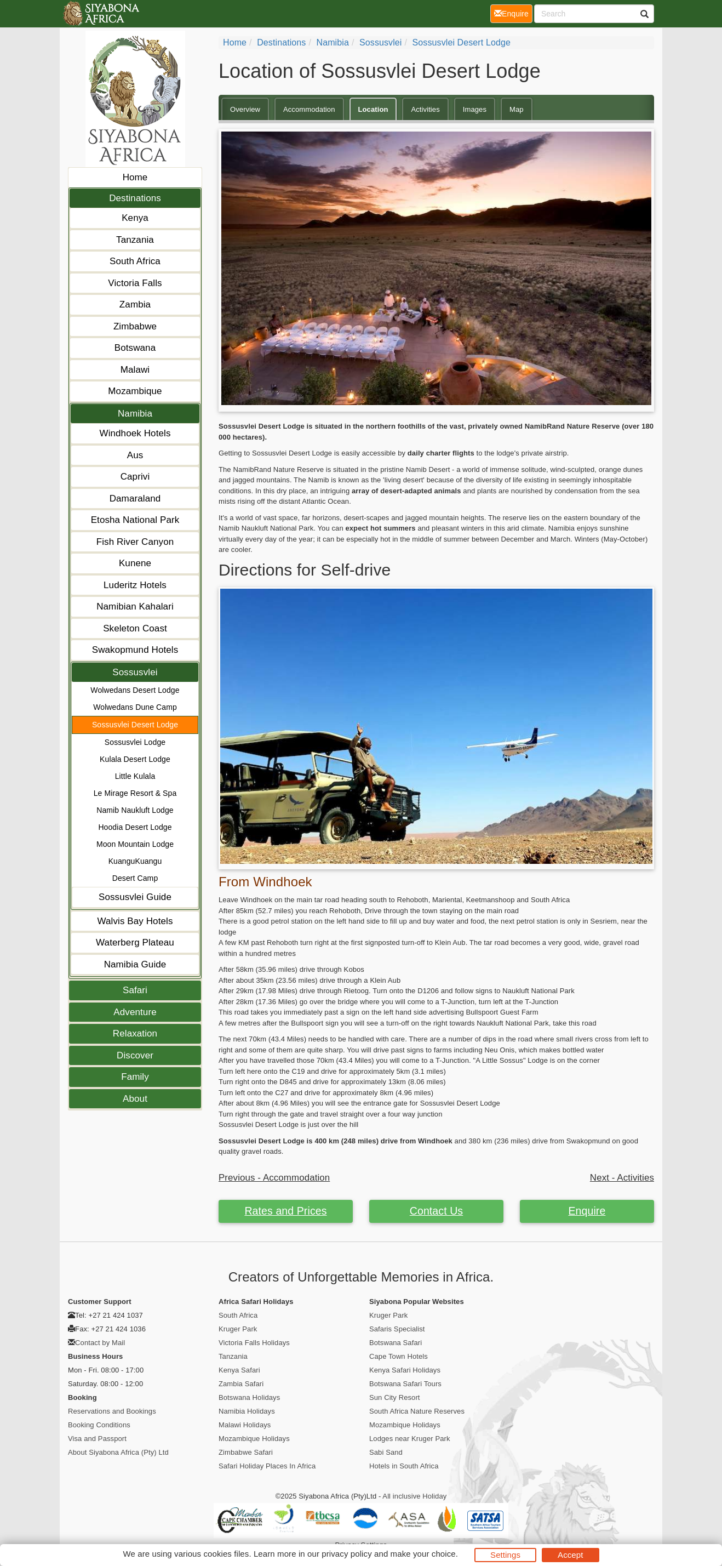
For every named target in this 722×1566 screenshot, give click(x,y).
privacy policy (346, 1553)
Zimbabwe (135, 326)
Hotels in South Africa (404, 1466)
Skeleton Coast (135, 628)
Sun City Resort (394, 1397)
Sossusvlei (134, 672)
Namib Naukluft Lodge (135, 810)
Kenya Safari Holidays (404, 1370)
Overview (245, 109)
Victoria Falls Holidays (254, 1343)
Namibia (135, 413)
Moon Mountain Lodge (135, 844)
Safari (135, 990)
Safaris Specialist (397, 1329)
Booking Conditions (99, 1425)
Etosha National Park (135, 520)
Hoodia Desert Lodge (134, 827)
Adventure (134, 1012)
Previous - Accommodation (274, 1177)
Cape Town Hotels (398, 1356)
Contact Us (436, 1211)
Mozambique (135, 391)
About (135, 1099)
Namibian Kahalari (135, 606)
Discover (135, 1055)
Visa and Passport (97, 1438)
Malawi (135, 370)
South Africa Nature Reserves (417, 1411)
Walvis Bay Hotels (135, 921)
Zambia (135, 304)
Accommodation (309, 109)
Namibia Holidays (247, 1411)
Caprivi (135, 476)
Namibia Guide (135, 964)
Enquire (587, 1211)
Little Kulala (135, 776)
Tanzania (135, 240)
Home (135, 177)
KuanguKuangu (135, 861)
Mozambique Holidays (254, 1438)
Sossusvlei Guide (135, 897)
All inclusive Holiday (414, 1496)
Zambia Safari (241, 1384)
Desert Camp (135, 878)
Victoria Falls (135, 283)
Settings (505, 1554)
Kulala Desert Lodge (135, 759)
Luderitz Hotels (135, 585)
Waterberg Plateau (135, 942)
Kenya (135, 218)
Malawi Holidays (245, 1425)
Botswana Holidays (249, 1397)
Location (373, 109)
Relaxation (135, 1033)
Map (516, 109)
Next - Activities (622, 1177)
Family (135, 1077)
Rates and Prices (285, 1211)
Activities (425, 109)
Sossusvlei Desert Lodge (135, 724)
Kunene (135, 563)
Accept (570, 1554)
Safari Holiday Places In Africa (267, 1466)
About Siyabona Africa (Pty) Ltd (118, 1452)
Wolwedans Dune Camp (135, 707)
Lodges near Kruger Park (409, 1438)
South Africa (135, 261)
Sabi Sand (386, 1452)
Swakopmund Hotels (135, 650)
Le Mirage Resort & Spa (135, 793)
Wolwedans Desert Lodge (134, 690)
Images (474, 109)
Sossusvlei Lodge (135, 742)
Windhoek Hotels (134, 433)
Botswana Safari (395, 1343)
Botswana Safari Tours (405, 1384)
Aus (135, 455)
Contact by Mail (100, 1343)
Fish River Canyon (135, 542)
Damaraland (135, 498)
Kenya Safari (239, 1370)
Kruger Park (238, 1329)
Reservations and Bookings (112, 1411)
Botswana (135, 348)
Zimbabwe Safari (246, 1452)
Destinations (135, 198)
